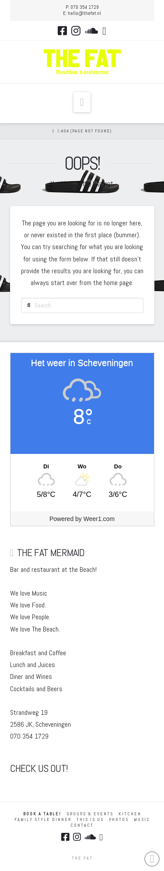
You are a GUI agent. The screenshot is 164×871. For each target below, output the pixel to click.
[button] (82, 102)
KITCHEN (130, 814)
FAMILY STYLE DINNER (42, 819)
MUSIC (142, 819)
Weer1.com (99, 518)
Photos (119, 819)
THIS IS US (90, 819)
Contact (82, 825)
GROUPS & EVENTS (89, 814)
